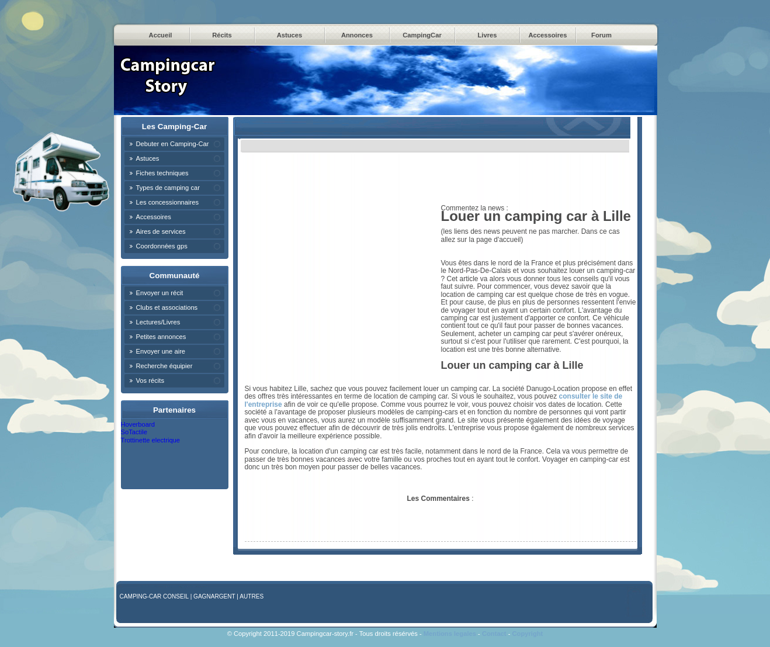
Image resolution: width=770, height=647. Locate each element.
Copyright (527, 633)
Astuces (290, 35)
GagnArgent (214, 596)
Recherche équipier (164, 365)
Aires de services (161, 231)
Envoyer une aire (161, 351)
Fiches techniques (162, 173)
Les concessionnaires (167, 202)
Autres (251, 596)
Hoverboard (138, 424)
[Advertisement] (440, 177)
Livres (487, 35)
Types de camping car (168, 187)
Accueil (160, 35)
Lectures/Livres (158, 322)
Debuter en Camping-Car (172, 143)
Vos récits (150, 380)
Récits (222, 35)
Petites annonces (161, 336)
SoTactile (134, 431)
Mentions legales (450, 633)
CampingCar (422, 35)
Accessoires (548, 35)
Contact (494, 633)
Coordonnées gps (162, 246)
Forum (601, 35)
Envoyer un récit (159, 292)
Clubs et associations (167, 307)
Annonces (357, 35)
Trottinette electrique (151, 440)
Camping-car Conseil (154, 596)
